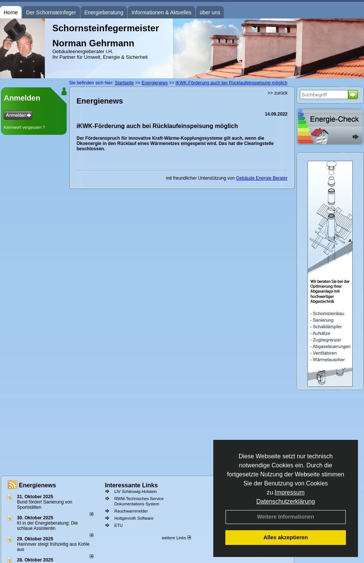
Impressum (289, 492)
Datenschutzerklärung (285, 501)
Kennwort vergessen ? (24, 127)
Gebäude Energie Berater (262, 178)
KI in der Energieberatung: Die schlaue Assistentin (47, 525)
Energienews (37, 485)
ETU (118, 525)
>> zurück (278, 93)
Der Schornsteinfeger (51, 12)
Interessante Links (131, 485)
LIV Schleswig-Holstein (135, 491)
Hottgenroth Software (133, 518)
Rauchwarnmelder (131, 511)
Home (11, 12)
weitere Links (176, 538)
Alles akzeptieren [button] (285, 537)
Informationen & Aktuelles (161, 12)
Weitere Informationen (285, 517)
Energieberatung (104, 12)
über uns (210, 12)
